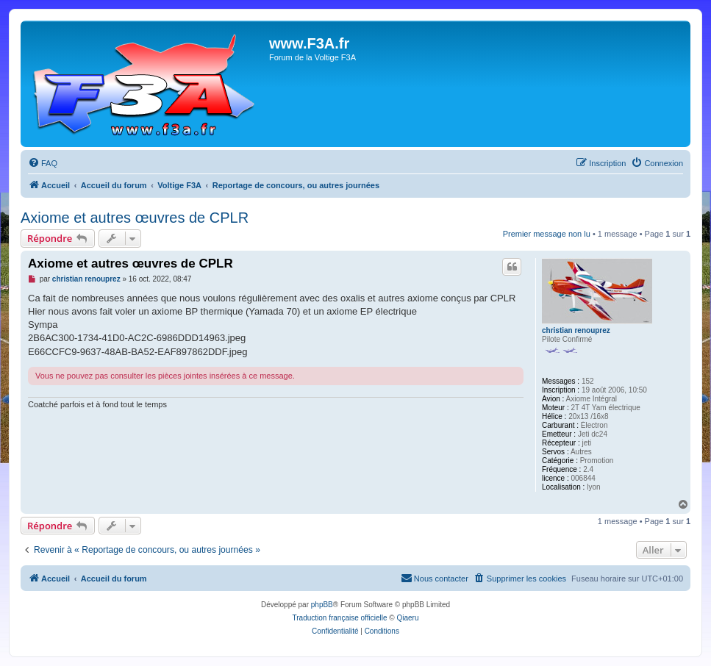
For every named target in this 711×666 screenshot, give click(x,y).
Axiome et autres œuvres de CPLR (135, 218)
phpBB (322, 605)
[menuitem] (42, 163)
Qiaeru (407, 618)
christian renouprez (576, 330)
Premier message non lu (546, 233)
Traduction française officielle (340, 618)
